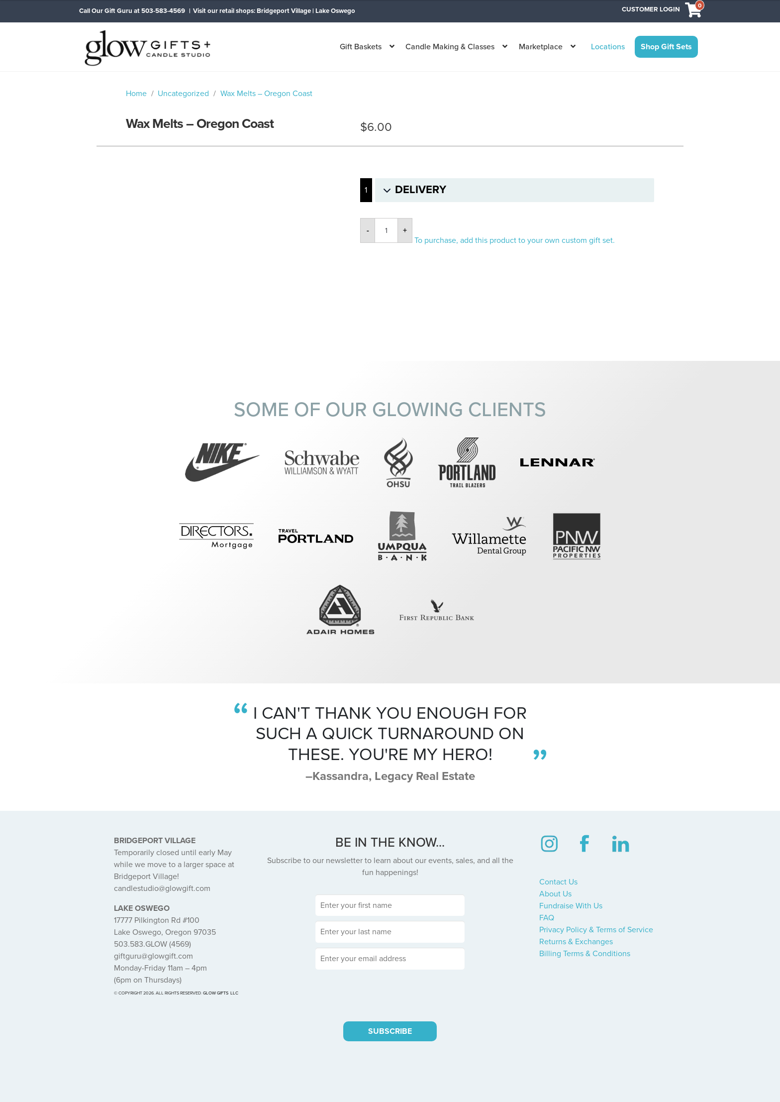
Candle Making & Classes (449, 47)
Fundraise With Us (570, 906)
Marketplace (541, 47)
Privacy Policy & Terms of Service (596, 930)
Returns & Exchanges (576, 942)
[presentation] (390, 994)
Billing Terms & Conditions (584, 954)
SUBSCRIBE (390, 1031)
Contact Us (558, 882)
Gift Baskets (361, 47)
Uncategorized (183, 94)
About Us (555, 894)
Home (136, 94)
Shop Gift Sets (666, 47)
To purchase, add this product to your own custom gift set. (514, 240)
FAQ (546, 918)
